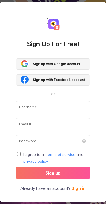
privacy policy (35, 161)
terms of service (61, 154)
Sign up (53, 173)
